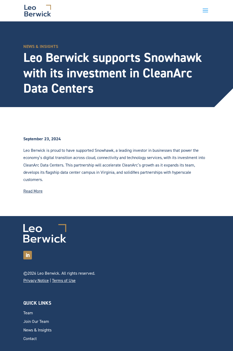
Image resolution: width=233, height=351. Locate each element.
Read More (33, 191)
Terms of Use (64, 280)
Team (28, 313)
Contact (30, 338)
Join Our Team (36, 321)
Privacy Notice (36, 280)
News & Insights (37, 330)
